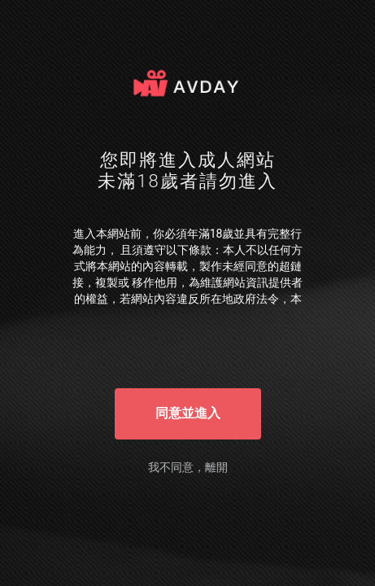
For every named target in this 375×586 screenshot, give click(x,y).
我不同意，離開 (188, 467)
